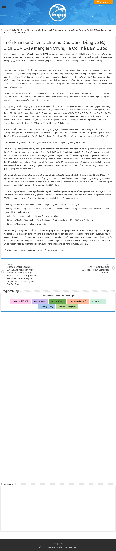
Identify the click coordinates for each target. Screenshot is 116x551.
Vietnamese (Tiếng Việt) (67, 307)
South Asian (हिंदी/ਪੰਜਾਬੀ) (78, 301)
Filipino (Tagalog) (46, 307)
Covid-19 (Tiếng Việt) (30, 29)
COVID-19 (14, 29)
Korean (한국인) (98, 301)
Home (4, 29)
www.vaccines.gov (56, 250)
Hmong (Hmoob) (40, 301)
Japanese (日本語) (57, 301)
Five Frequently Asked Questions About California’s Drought (93, 268)
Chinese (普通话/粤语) (20, 301)
